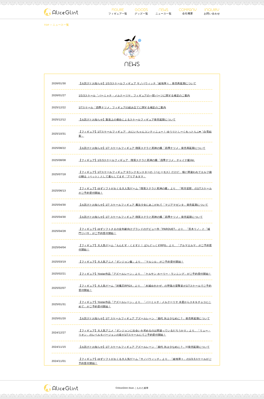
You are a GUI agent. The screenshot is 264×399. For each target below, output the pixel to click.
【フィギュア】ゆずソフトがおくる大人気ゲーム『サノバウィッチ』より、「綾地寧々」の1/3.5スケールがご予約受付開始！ (145, 362)
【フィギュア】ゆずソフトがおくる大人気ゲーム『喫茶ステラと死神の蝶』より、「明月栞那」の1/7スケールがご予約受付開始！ (145, 191)
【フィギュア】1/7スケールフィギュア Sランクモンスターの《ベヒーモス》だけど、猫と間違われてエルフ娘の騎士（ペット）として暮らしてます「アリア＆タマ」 (145, 174)
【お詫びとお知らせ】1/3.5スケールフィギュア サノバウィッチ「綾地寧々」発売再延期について (137, 83)
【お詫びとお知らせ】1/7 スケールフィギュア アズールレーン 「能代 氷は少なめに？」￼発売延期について (144, 347)
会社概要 (188, 11)
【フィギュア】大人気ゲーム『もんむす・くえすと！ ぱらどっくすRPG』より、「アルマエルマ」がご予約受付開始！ (145, 248)
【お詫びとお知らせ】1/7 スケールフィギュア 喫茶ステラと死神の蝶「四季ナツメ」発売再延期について (142, 148)
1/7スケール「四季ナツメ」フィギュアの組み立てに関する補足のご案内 (122, 107)
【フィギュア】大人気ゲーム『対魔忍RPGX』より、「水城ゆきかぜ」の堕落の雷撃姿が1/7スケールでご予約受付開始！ (145, 288)
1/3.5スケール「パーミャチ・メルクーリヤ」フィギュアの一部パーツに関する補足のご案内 (134, 95)
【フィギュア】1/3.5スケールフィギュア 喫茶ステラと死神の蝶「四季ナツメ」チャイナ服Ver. (137, 160)
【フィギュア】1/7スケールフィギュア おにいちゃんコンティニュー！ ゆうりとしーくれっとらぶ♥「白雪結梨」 (145, 134)
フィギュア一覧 (117, 11)
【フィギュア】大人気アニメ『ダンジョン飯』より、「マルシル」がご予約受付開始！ (131, 262)
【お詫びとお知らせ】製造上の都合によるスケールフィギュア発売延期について (127, 119)
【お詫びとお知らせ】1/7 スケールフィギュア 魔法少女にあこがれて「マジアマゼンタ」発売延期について (143, 205)
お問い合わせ (212, 11)
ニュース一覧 (163, 11)
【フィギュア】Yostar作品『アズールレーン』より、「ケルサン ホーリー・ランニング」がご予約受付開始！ (145, 274)
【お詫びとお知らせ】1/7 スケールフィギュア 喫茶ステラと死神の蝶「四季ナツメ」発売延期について (141, 217)
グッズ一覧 (141, 11)
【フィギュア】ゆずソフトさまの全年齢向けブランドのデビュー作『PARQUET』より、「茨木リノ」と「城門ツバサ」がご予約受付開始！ (144, 231)
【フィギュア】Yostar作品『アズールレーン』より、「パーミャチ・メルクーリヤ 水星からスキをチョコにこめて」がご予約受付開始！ (145, 305)
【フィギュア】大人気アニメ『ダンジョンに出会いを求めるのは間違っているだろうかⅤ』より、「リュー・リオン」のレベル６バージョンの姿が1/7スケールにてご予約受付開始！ (145, 333)
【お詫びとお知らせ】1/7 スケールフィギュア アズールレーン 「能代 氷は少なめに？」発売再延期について (144, 319)
